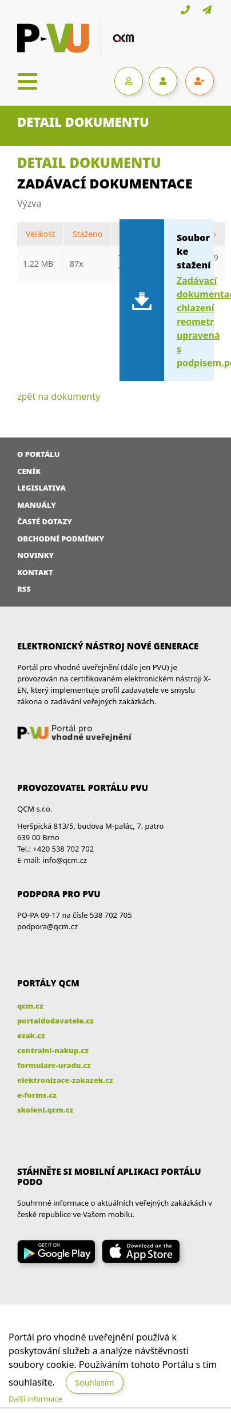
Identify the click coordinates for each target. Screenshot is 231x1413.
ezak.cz (31, 1035)
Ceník (29, 471)
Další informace (35, 1399)
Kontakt (35, 572)
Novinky (35, 555)
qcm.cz (30, 1006)
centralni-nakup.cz (53, 1050)
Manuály (36, 505)
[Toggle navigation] (27, 81)
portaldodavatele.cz (55, 1020)
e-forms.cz (37, 1095)
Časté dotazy (44, 521)
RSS (24, 589)
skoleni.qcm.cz (45, 1110)
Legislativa (41, 488)
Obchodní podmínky (60, 538)
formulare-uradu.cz (54, 1065)
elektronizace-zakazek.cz (65, 1080)
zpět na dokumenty (58, 396)
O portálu (38, 454)
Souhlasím (94, 1382)
